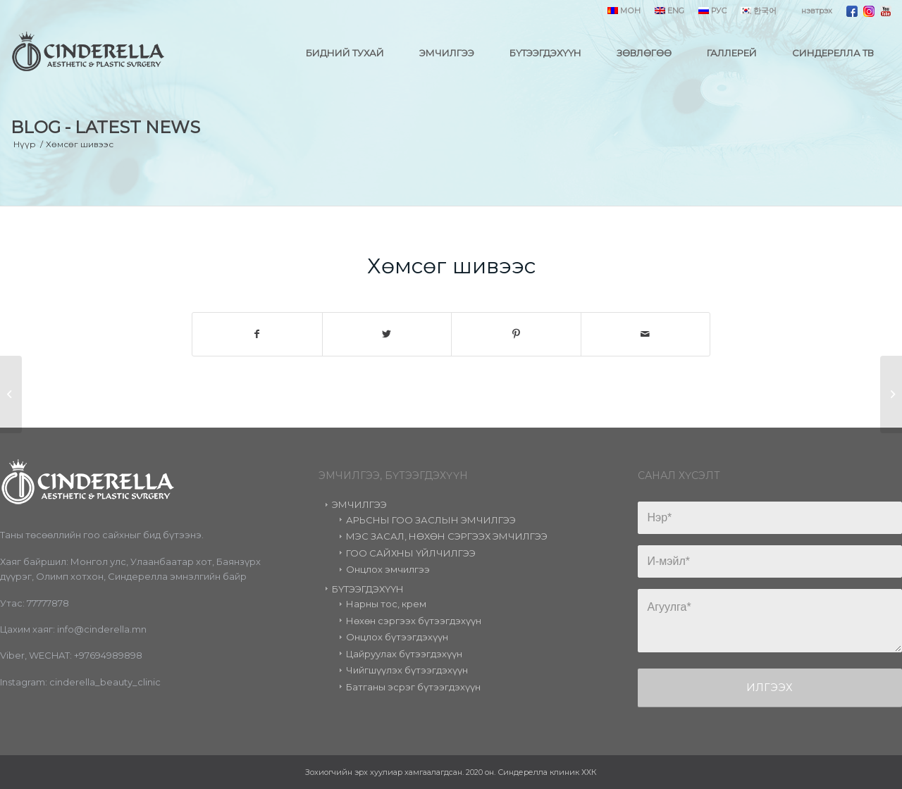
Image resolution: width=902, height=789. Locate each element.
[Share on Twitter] (387, 334)
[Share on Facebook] (257, 334)
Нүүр (24, 144)
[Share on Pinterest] (516, 334)
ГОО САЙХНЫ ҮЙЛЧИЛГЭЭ (411, 553)
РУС (712, 10)
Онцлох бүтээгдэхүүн (397, 636)
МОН (624, 10)
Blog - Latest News (105, 127)
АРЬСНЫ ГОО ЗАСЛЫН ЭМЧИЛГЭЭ (431, 520)
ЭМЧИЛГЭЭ (359, 504)
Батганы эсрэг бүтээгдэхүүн (413, 686)
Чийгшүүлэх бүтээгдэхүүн (407, 670)
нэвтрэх (816, 10)
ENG (669, 10)
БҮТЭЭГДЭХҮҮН (368, 589)
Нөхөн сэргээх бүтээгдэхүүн (413, 620)
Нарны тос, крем (386, 603)
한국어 (759, 10)
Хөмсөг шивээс (451, 266)
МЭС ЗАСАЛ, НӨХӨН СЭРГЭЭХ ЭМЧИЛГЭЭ (447, 536)
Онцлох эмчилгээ (388, 569)
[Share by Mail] (645, 334)
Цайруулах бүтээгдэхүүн (404, 653)
